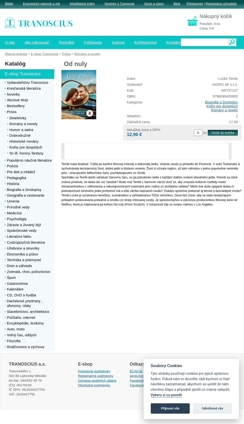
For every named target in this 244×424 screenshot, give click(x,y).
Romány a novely (224, 110)
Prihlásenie (195, 3)
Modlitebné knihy (82, 3)
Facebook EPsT (141, 385)
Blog (176, 3)
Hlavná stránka (16, 54)
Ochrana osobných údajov (97, 380)
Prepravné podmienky (94, 371)
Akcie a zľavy (154, 3)
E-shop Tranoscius (44, 54)
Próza (66, 54)
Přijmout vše (170, 408)
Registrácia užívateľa (221, 3)
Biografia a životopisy (221, 102)
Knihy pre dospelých (222, 106)
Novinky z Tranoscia (119, 3)
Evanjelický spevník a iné (41, 3)
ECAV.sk (136, 371)
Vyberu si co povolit (166, 395)
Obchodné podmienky (94, 385)
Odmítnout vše (212, 408)
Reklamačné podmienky (95, 376)
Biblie (9, 3)
